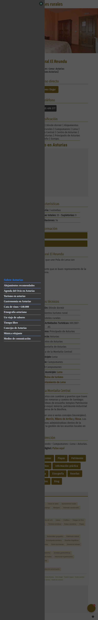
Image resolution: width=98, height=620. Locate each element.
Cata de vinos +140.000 (16, 306)
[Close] (41, 4)
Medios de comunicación (17, 338)
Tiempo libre (11, 322)
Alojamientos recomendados (19, 285)
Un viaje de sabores (14, 317)
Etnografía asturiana (15, 312)
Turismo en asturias (14, 296)
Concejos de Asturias (15, 327)
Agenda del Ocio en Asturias (19, 290)
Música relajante (13, 333)
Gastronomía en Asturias (17, 301)
